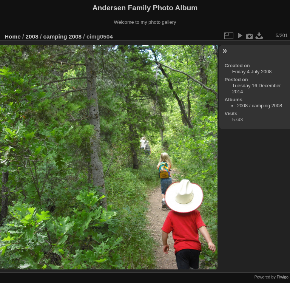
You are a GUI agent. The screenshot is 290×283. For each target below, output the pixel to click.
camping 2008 (62, 36)
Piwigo (282, 277)
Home (13, 36)
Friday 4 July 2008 (252, 71)
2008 (32, 36)
